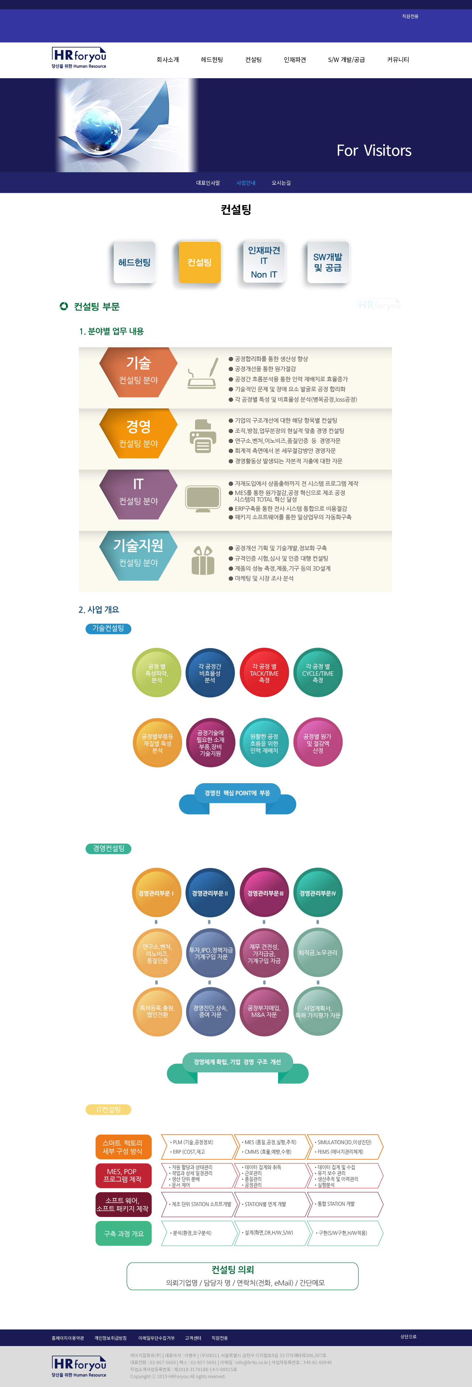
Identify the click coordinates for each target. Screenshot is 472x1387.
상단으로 (408, 1336)
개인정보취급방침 (110, 1338)
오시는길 (281, 182)
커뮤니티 (398, 59)
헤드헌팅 (212, 59)
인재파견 (295, 59)
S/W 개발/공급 (346, 59)
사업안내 (246, 182)
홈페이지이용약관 (68, 1338)
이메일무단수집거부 (156, 1338)
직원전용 (220, 1338)
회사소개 (168, 59)
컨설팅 (253, 59)
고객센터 (193, 1338)
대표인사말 (208, 182)
